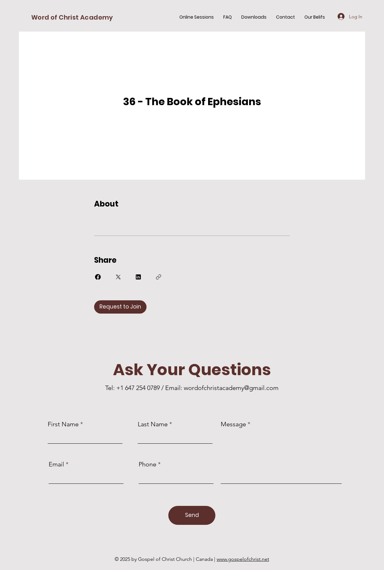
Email (56, 464)
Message (233, 424)
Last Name (153, 424)
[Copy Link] (158, 277)
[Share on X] (118, 277)
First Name (63, 424)
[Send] (191, 515)
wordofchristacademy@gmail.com (231, 388)
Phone (147, 464)
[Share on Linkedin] (138, 277)
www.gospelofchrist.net (243, 559)
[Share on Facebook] (98, 277)
